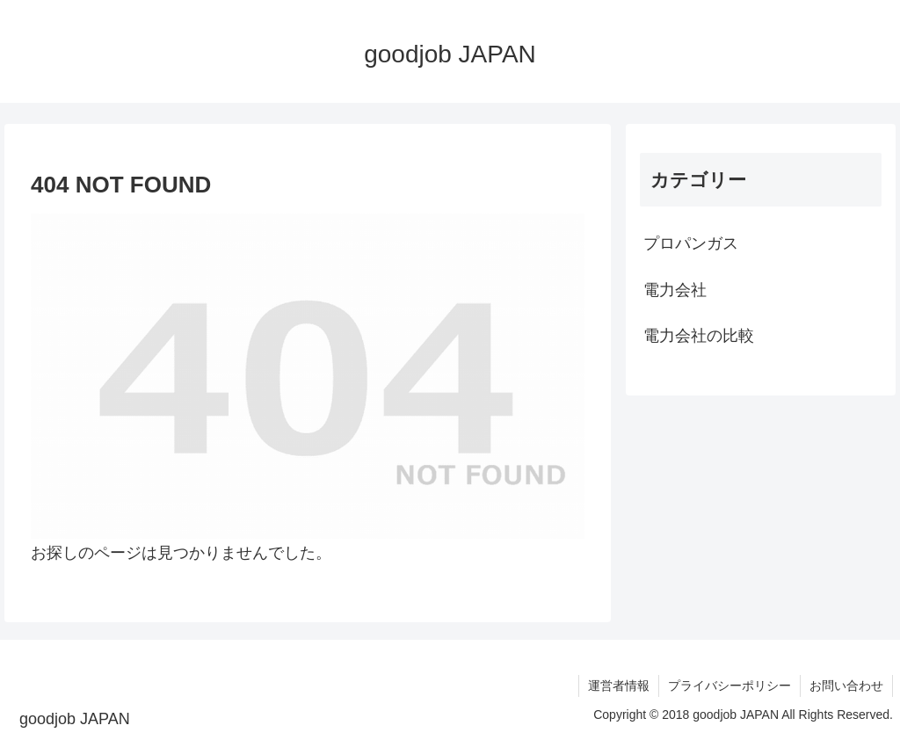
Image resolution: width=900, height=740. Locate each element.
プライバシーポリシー (729, 685)
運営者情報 (619, 685)
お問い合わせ (846, 685)
